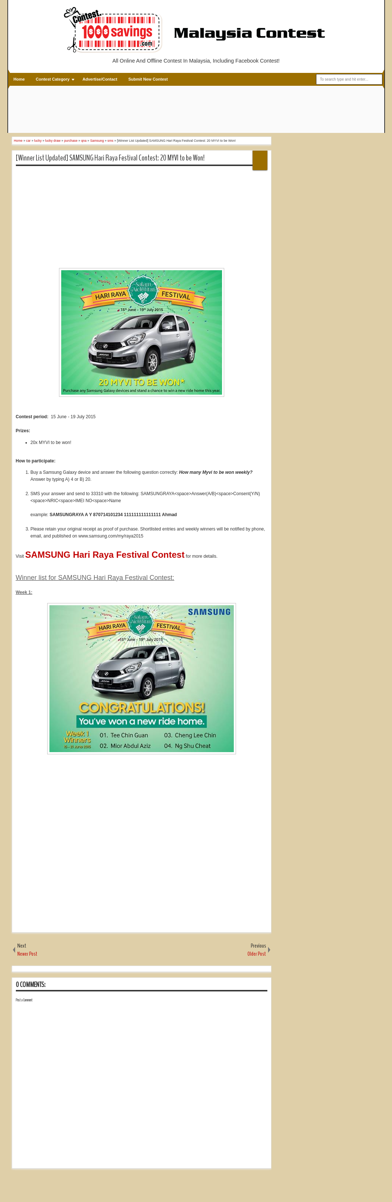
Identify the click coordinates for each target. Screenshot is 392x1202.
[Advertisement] (146, 110)
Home (19, 79)
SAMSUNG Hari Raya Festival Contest (104, 555)
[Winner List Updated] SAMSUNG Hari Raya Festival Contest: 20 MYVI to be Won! (110, 157)
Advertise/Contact (100, 79)
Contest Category (53, 79)
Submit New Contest (148, 79)
